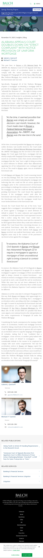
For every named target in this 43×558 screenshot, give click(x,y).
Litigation (6, 481)
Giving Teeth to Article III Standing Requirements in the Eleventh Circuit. (20, 447)
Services (21, 514)
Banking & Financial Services (13, 471)
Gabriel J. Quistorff (10, 58)
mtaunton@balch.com (15, 427)
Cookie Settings (15, 555)
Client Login (21, 541)
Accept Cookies (27, 555)
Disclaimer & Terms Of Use (21, 535)
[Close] (39, 547)
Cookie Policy (16, 551)
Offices (21, 519)
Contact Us (21, 538)
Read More (37, 9)
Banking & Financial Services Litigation (16, 476)
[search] (30, 3)
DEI (21, 522)
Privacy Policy (21, 533)
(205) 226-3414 (12, 392)
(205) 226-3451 (12, 424)
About (21, 530)
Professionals (21, 511)
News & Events (21, 517)
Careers (21, 527)
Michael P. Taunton (10, 60)
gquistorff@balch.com (15, 395)
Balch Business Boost (21, 525)
